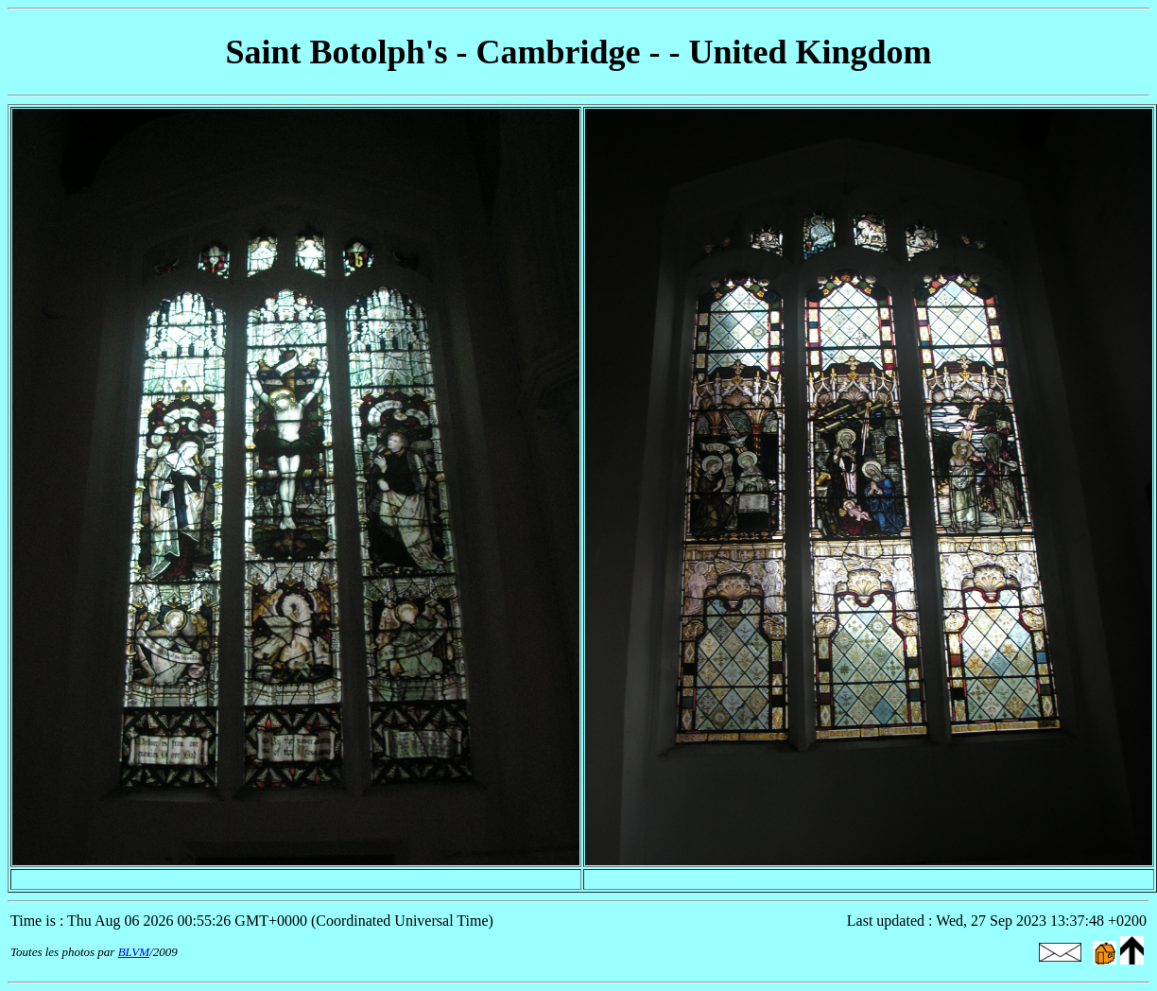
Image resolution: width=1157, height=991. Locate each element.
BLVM (133, 952)
